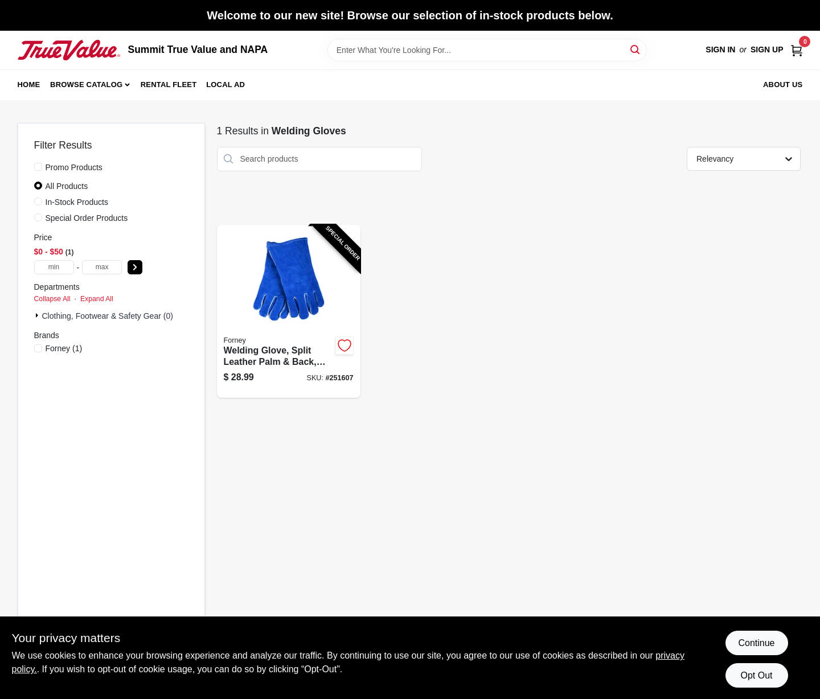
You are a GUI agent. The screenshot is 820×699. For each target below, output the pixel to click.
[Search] (636, 49)
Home (29, 84)
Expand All (96, 299)
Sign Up (767, 49)
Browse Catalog (86, 84)
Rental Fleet (169, 84)
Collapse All (52, 299)
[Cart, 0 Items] (796, 50)
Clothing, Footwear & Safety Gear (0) (107, 315)
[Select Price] (135, 267)
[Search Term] (486, 50)
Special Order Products (87, 218)
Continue (756, 643)
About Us (783, 84)
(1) (64, 348)
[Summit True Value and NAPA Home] (69, 50)
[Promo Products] (38, 167)
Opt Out (756, 675)
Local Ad (225, 84)
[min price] (54, 267)
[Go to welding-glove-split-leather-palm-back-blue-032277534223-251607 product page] (288, 311)
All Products (67, 186)
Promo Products (74, 167)
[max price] (102, 267)
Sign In (720, 49)
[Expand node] (38, 315)
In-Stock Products (77, 202)
